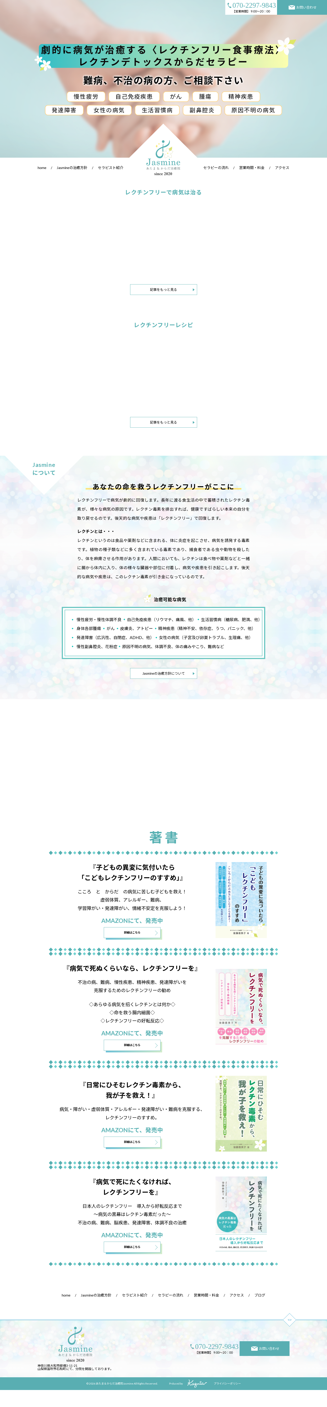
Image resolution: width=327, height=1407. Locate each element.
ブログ (259, 1312)
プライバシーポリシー (227, 1400)
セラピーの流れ (216, 167)
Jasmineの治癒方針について (163, 673)
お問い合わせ (303, 7)
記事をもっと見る (163, 289)
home (42, 167)
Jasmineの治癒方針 (72, 167)
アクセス (282, 167)
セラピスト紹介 (110, 167)
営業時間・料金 (252, 167)
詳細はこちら (132, 946)
